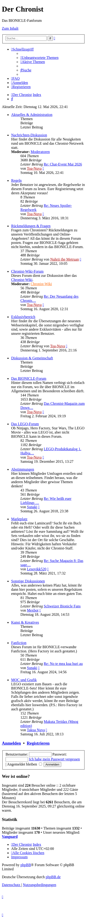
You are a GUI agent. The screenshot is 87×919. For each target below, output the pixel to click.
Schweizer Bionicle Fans (62, 606)
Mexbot (33, 610)
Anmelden (11, 743)
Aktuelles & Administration (31, 115)
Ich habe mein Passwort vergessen (54, 759)
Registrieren (38, 743)
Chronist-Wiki (21, 280)
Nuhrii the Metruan (64, 259)
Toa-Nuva (34, 168)
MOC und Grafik (24, 680)
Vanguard (10, 837)
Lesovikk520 (36, 569)
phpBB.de (53, 877)
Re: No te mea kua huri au (63, 664)
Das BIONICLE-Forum (28, 378)
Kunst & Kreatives (25, 622)
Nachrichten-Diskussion (29, 135)
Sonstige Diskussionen (28, 581)
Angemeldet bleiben (24, 764)
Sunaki (32, 507)
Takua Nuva (36, 730)
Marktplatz (19, 519)
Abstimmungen (22, 469)
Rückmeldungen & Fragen (31, 226)
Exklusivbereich (23, 317)
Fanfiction (18, 643)
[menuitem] (39, 58)
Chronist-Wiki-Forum (27, 271)
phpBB (25, 865)
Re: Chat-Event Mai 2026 (63, 164)
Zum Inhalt (10, 28)
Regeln (16, 180)
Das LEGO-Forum (25, 424)
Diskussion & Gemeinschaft (32, 358)
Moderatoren (40, 152)
